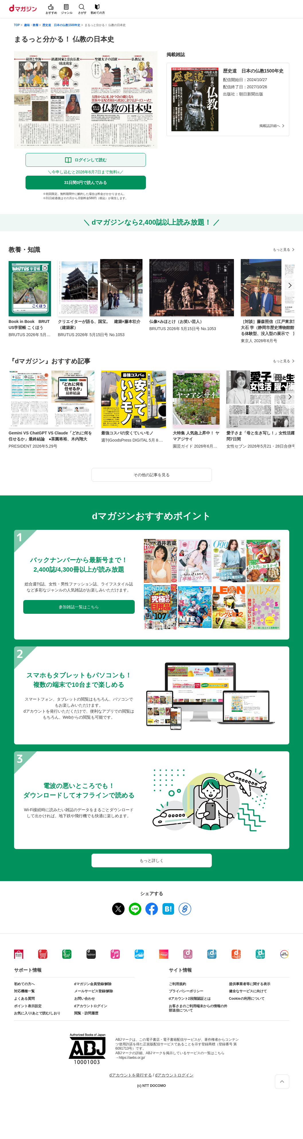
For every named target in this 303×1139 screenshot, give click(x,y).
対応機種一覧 (24, 991)
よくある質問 (24, 999)
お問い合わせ (84, 999)
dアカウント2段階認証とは (190, 999)
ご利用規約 (177, 984)
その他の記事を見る (152, 475)
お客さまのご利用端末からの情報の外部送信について (198, 1008)
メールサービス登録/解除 (93, 991)
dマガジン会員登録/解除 (93, 984)
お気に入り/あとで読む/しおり (37, 1013)
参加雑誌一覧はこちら (79, 607)
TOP (17, 25)
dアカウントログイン (90, 1006)
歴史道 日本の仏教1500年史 (61, 25)
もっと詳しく (152, 860)
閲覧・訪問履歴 (86, 1013)
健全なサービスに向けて (248, 991)
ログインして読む (91, 160)
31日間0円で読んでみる (85, 182)
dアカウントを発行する (131, 1075)
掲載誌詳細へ (269, 126)
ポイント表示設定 (28, 1006)
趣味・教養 (31, 25)
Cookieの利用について (247, 999)
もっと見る (281, 250)
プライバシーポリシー (186, 991)
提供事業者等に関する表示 (249, 984)
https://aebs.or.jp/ (132, 1058)
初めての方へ (24, 984)
